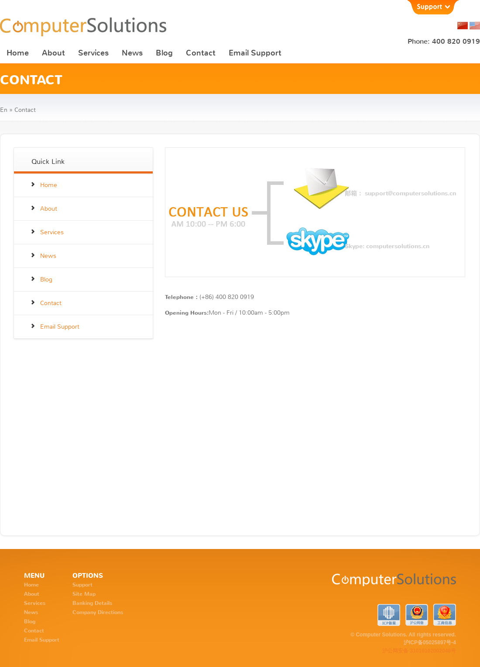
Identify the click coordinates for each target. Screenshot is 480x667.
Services (93, 53)
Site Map (84, 594)
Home (18, 53)
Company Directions (97, 612)
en (3, 110)
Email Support (255, 53)
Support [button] (433, 7)
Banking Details (92, 603)
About (53, 53)
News (132, 53)
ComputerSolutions (360, 583)
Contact (201, 53)
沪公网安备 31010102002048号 (419, 651)
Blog (164, 53)
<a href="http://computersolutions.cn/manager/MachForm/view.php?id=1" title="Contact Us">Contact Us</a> (315, 422)
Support (82, 584)
